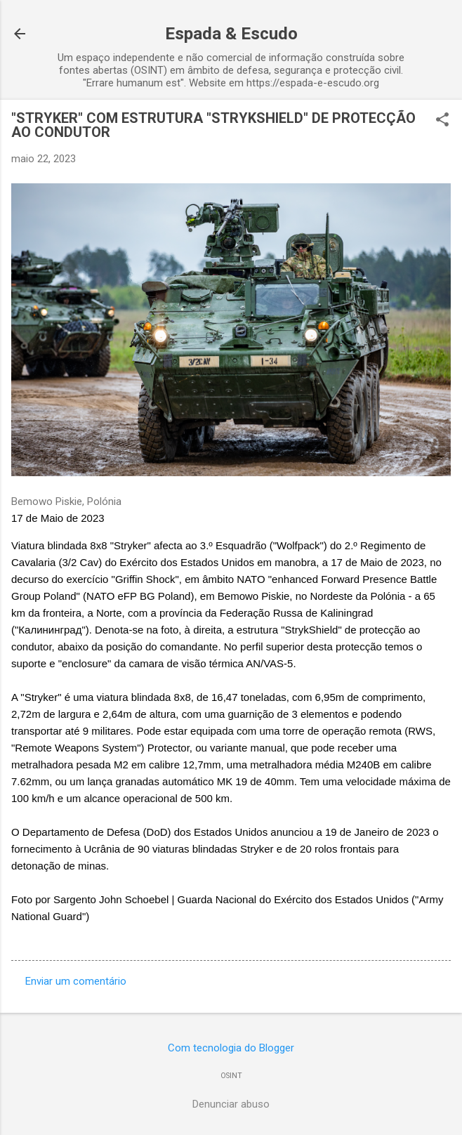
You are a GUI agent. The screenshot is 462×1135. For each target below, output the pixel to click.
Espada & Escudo (231, 34)
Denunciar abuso (231, 1104)
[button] (442, 121)
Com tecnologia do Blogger (231, 1048)
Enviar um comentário (75, 981)
